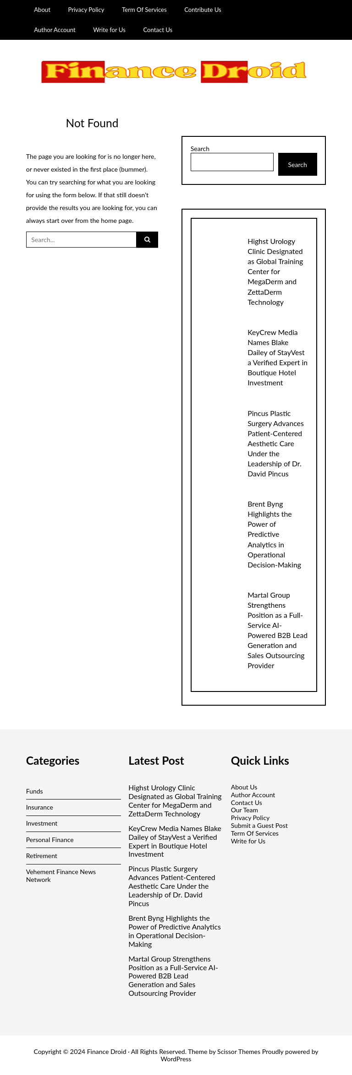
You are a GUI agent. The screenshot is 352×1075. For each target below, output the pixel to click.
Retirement (41, 855)
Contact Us (157, 29)
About (42, 9)
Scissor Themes (238, 1051)
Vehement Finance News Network (61, 875)
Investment (42, 823)
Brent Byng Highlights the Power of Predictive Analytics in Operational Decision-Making (274, 533)
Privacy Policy (86, 9)
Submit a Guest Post (259, 825)
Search (200, 148)
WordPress (176, 1059)
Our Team (244, 810)
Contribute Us (202, 9)
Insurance (39, 807)
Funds (34, 791)
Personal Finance (50, 839)
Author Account (55, 29)
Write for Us (109, 29)
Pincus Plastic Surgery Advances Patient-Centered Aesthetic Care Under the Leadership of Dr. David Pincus (275, 443)
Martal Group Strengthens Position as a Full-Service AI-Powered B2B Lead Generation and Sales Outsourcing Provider (173, 976)
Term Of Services (144, 9)
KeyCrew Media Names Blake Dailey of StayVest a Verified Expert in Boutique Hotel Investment (174, 841)
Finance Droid (106, 1051)
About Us (244, 787)
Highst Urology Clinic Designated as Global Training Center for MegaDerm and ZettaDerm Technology (275, 271)
